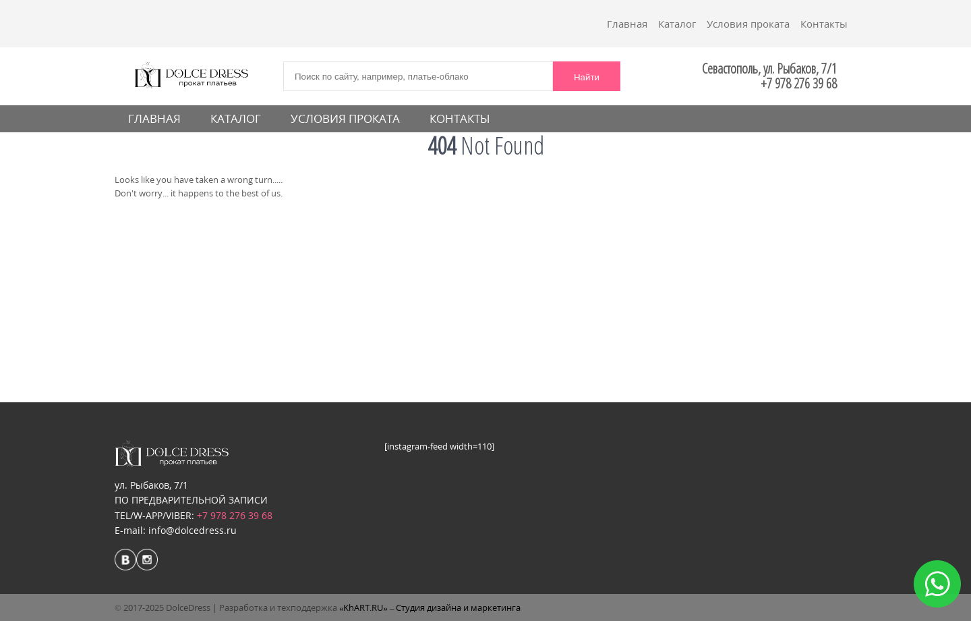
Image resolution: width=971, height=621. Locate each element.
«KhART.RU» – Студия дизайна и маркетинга (430, 607)
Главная (627, 23)
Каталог (677, 23)
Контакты (824, 23)
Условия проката (748, 23)
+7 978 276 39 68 (234, 515)
